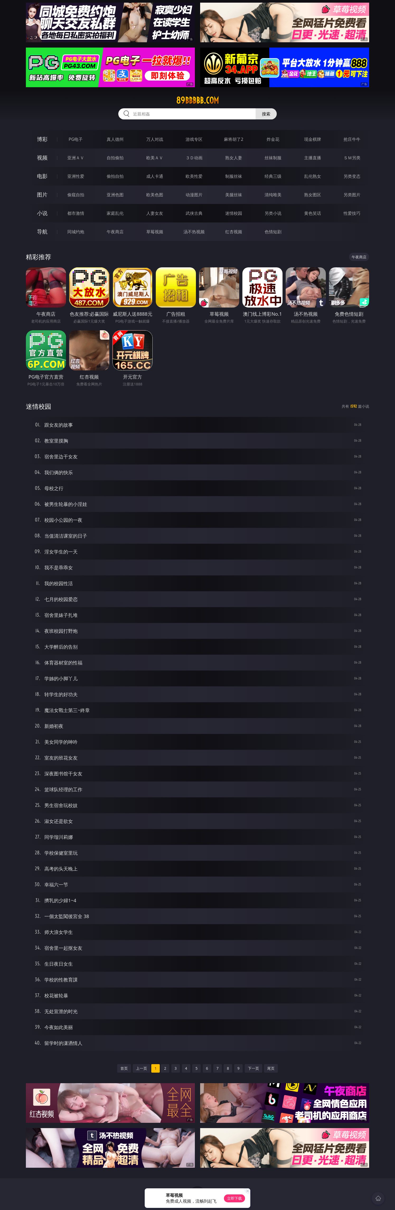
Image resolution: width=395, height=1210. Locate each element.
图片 (42, 194)
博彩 (42, 139)
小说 (42, 213)
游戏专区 (194, 139)
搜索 (266, 114)
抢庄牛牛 (352, 139)
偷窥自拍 (75, 195)
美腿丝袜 (233, 195)
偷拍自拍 (115, 176)
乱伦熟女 (312, 176)
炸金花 (273, 139)
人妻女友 (154, 213)
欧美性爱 (194, 176)
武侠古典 (194, 213)
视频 (42, 157)
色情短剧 (273, 232)
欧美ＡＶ (154, 158)
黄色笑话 (312, 213)
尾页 (271, 1068)
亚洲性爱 (75, 176)
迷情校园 (233, 213)
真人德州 (115, 139)
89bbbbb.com (197, 100)
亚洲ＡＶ (75, 158)
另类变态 (352, 176)
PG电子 (76, 139)
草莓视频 (154, 232)
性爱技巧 (352, 213)
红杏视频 (233, 232)
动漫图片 (194, 195)
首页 (124, 1068)
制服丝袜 (233, 176)
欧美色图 (154, 195)
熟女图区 (312, 195)
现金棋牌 (312, 139)
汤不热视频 (194, 232)
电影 (42, 176)
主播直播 (312, 158)
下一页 (253, 1068)
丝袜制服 (273, 158)
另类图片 (352, 195)
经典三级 (273, 176)
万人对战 (154, 139)
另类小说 (273, 213)
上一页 (141, 1068)
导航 (42, 231)
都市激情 (75, 213)
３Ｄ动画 (194, 158)
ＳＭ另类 (352, 158)
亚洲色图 (115, 195)
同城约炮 (75, 232)
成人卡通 (154, 176)
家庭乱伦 (115, 213)
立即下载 (234, 1198)
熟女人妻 (233, 158)
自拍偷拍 (115, 158)
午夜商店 (115, 232)
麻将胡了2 (233, 139)
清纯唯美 (273, 195)
